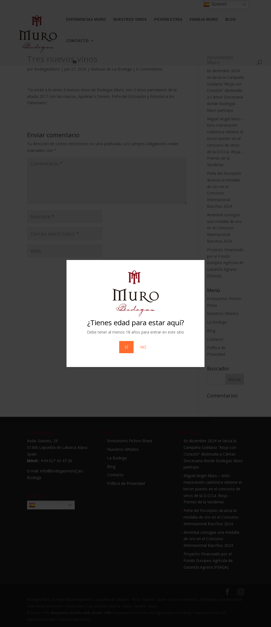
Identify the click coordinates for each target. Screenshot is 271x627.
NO (143, 347)
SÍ (126, 347)
